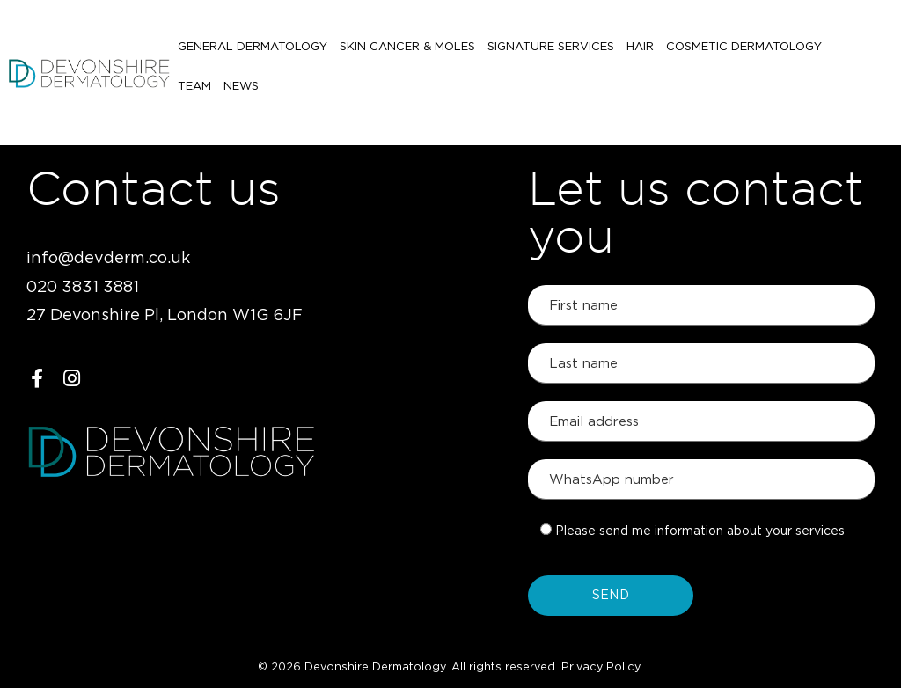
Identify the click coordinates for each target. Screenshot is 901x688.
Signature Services (550, 50)
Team (851, 50)
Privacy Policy (601, 667)
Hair (640, 50)
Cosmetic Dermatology (744, 50)
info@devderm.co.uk (108, 259)
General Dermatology (252, 50)
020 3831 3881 (82, 288)
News (195, 91)
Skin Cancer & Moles (407, 50)
